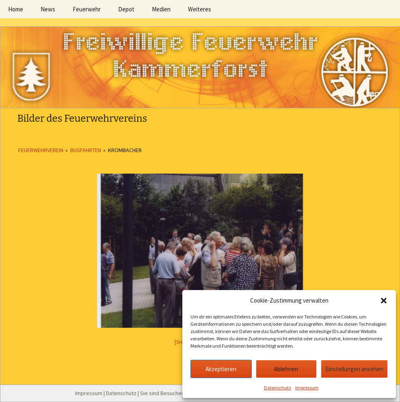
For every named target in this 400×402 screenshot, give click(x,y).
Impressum (307, 388)
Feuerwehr (87, 9)
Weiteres (199, 9)
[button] (384, 301)
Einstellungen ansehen (354, 369)
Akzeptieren (220, 369)
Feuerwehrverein (40, 150)
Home (15, 9)
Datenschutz (277, 388)
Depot (126, 9)
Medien (161, 9)
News (48, 9)
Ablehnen (286, 369)
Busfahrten (85, 150)
